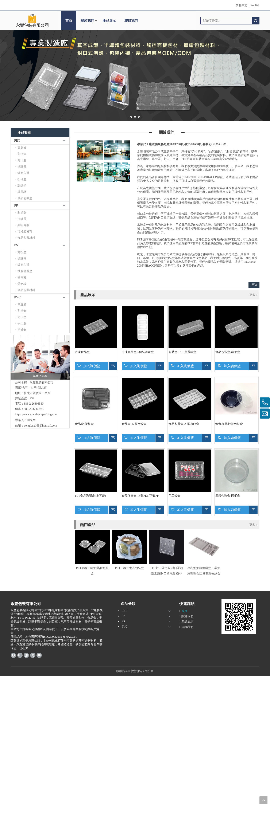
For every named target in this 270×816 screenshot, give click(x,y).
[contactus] (103, 161)
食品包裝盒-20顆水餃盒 (184, 423)
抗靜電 (22, 166)
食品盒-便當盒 (84, 423)
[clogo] (32, 20)
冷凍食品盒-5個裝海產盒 (138, 352)
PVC (17, 297)
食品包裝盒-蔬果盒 (227, 352)
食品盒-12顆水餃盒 (134, 423)
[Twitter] (32, 655)
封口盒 (22, 160)
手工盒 (22, 323)
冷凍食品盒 (82, 352)
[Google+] (20, 655)
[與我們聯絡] (40, 357)
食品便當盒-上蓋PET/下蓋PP (140, 495)
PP (16, 205)
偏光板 (22, 283)
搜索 (255, 20)
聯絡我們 (131, 20)
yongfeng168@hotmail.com (40, 425)
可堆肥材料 (25, 231)
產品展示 (109, 20)
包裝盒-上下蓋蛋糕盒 (182, 352)
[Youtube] (39, 655)
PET (17, 140)
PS (16, 245)
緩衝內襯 (23, 172)
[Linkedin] (26, 655)
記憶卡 (22, 185)
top (263, 800)
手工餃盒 (174, 495)
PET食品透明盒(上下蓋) (90, 495)
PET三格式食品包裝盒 (129, 568)
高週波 (22, 147)
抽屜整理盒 (25, 271)
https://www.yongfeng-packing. (33, 414)
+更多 (254, 284)
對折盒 (22, 154)
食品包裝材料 (26, 237)
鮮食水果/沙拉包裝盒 (229, 423)
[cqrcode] (238, 616)
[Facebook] (13, 655)
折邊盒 (22, 179)
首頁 (68, 20)
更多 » (253, 295)
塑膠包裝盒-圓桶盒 (227, 495)
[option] (92, 552)
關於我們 (87, 20)
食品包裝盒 (25, 198)
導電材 (22, 191)
